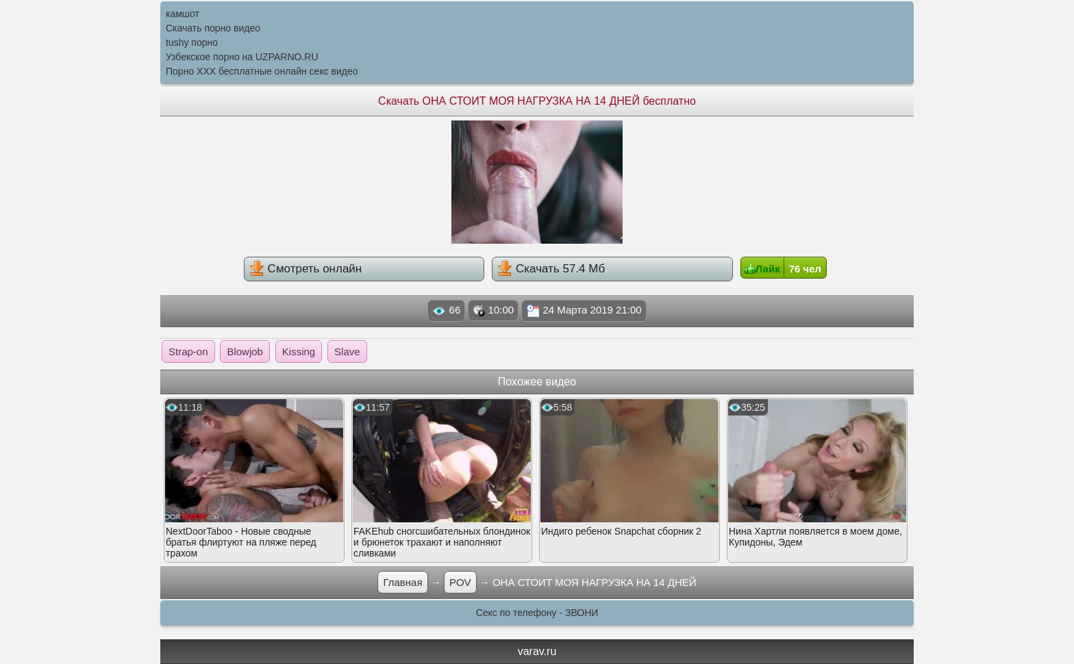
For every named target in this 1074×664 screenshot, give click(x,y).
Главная (402, 582)
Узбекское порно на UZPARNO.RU (242, 56)
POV (460, 582)
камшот (182, 13)
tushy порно (192, 42)
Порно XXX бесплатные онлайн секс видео (262, 71)
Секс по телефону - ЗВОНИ (537, 612)
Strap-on (188, 351)
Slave (347, 351)
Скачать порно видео (213, 28)
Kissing (298, 351)
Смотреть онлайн (305, 268)
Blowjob (245, 351)
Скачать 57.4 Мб (551, 268)
